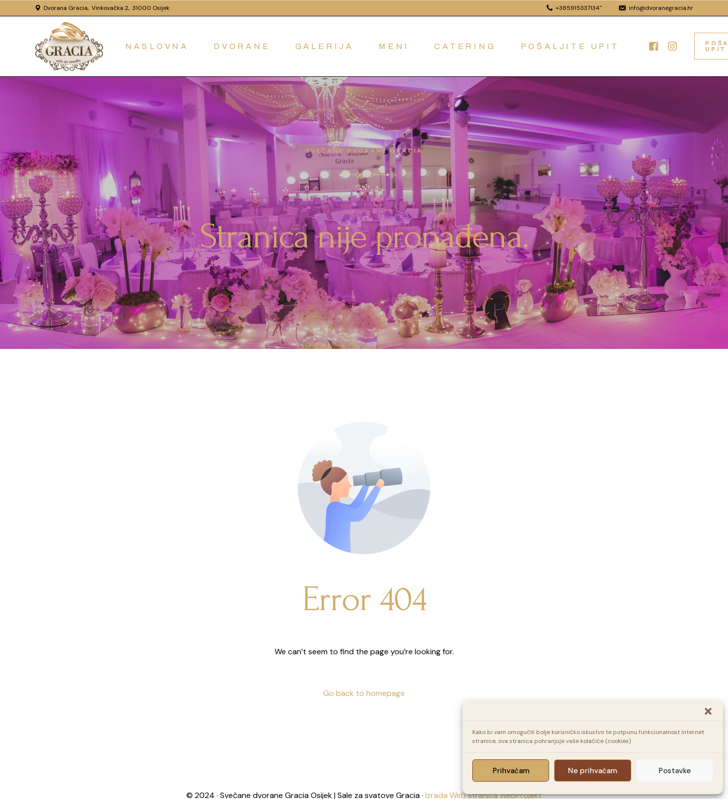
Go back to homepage (364, 693)
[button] (708, 711)
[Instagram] (672, 45)
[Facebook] (653, 45)
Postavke (675, 771)
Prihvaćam (511, 771)
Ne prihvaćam (592, 771)
